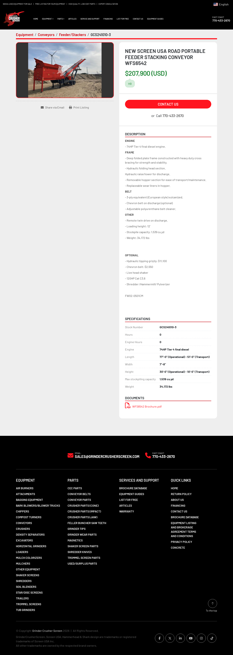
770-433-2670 (221, 20)
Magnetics (75, 540)
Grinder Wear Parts (82, 534)
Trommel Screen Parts (84, 557)
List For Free (123, 19)
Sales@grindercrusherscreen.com (107, 456)
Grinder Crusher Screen (47, 630)
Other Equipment (28, 569)
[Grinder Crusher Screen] (32, 455)
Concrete (178, 547)
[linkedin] (179, 638)
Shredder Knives (80, 552)
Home (35, 19)
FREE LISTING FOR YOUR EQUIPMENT (50, 4)
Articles (72, 19)
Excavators (24, 540)
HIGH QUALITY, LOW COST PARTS (81, 4)
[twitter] (168, 638)
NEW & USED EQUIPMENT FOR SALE (17, 4)
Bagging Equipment (29, 499)
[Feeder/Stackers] (72, 34)
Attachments (25, 494)
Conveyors (24, 523)
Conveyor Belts (79, 494)
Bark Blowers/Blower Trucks (38, 505)
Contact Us (138, 19)
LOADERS (22, 552)
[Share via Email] (52, 107)
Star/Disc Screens (29, 592)
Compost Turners (28, 517)
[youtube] (190, 638)
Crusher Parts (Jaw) (82, 517)
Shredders (24, 581)
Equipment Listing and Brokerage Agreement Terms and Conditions (183, 529)
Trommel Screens (28, 604)
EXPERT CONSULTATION (108, 4)
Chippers (22, 511)
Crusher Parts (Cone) (83, 505)
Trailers (22, 598)
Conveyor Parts (79, 499)
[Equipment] (24, 34)
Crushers (23, 528)
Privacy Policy (181, 541)
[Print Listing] (79, 107)
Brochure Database (133, 488)
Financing (108, 19)
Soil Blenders (26, 586)
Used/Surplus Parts (82, 563)
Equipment (47, 19)
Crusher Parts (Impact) (84, 511)
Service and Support (89, 19)
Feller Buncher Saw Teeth (87, 523)
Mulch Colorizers (29, 557)
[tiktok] (211, 638)
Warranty (126, 511)
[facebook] (157, 638)
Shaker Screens (27, 575)
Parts (60, 19)
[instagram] (200, 638)
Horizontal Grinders (31, 546)
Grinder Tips (77, 528)
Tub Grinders (25, 610)
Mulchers (23, 563)
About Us (177, 499)
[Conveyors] (46, 34)
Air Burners (24, 488)
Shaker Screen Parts (83, 546)
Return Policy (181, 494)
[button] (47, 19)
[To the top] (211, 605)
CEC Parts (75, 488)
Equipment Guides (155, 19)
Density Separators (30, 534)
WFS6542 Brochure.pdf (143, 406)
